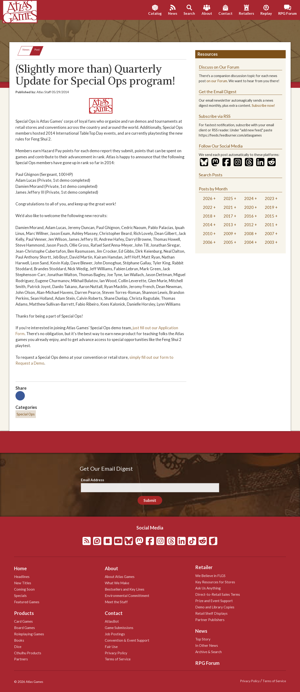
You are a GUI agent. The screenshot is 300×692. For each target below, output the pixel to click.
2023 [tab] (269, 198)
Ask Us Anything (208, 588)
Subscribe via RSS (214, 116)
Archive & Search (208, 652)
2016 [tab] (249, 216)
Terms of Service (118, 659)
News (26, 49)
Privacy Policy (116, 653)
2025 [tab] (228, 198)
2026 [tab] (207, 198)
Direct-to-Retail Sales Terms (217, 594)
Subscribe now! (263, 105)
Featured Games (26, 602)
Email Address (92, 480)
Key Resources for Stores (215, 582)
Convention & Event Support (127, 640)
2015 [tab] (269, 216)
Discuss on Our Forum (219, 67)
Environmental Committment (127, 595)
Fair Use (111, 646)
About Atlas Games (120, 576)
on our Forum (216, 81)
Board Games (24, 627)
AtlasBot (112, 621)
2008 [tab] (249, 233)
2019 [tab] (269, 207)
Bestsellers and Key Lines (124, 589)
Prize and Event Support (214, 601)
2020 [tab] (249, 207)
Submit (149, 500)
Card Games (23, 621)
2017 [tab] (228, 216)
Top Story (202, 639)
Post (37, 49)
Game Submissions (119, 627)
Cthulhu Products (27, 653)
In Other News (206, 645)
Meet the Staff (116, 602)
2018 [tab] (207, 216)
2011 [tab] (269, 224)
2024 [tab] (249, 198)
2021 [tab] (228, 207)
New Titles (22, 583)
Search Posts (210, 174)
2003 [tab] (269, 242)
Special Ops (26, 414)
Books (19, 640)
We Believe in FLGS (210, 576)
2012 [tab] (249, 224)
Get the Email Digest (217, 91)
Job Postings (115, 634)
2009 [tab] (228, 233)
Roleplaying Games (29, 634)
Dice (17, 646)
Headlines (22, 576)
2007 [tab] (269, 233)
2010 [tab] (207, 233)
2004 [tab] (249, 242)
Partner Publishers (210, 620)
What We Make (117, 583)
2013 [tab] (228, 224)
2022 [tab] (207, 207)
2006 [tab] (207, 242)
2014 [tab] (207, 224)
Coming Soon (24, 589)
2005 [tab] (228, 242)
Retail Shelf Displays (211, 613)
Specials (20, 595)
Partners (21, 659)
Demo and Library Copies (214, 607)
